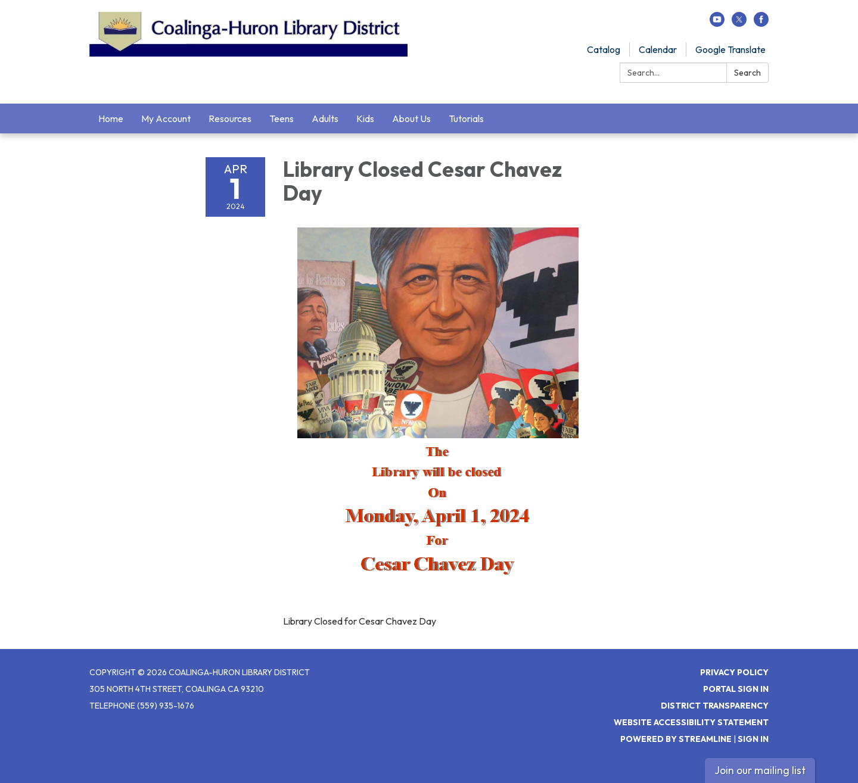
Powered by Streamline (676, 739)
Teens (281, 118)
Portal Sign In (736, 689)
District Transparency (715, 705)
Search (747, 72)
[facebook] (761, 23)
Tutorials (466, 118)
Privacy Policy (734, 672)
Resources (230, 118)
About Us (411, 118)
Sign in (753, 739)
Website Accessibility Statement (691, 722)
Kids (365, 118)
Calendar (658, 49)
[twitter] (739, 23)
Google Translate (730, 49)
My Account (166, 118)
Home (110, 118)
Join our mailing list (760, 770)
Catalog (603, 49)
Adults (325, 118)
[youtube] (717, 23)
